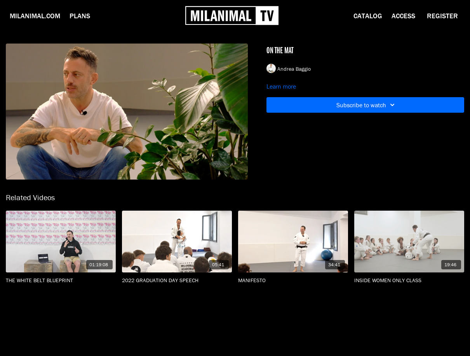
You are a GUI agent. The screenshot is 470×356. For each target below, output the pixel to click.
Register (442, 15)
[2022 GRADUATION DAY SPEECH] (177, 280)
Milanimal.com (35, 15)
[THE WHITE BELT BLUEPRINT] (61, 280)
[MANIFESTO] (293, 280)
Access (403, 15)
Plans (80, 15)
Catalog (367, 15)
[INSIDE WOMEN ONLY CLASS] (409, 280)
